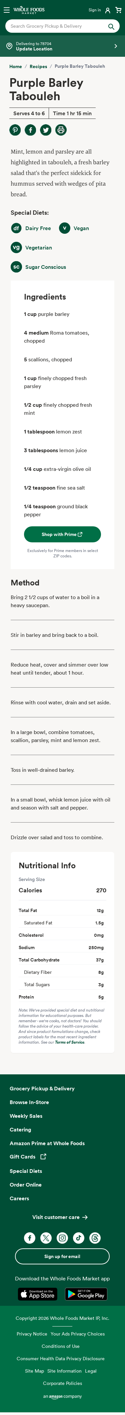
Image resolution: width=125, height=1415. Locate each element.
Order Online (26, 1184)
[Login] (100, 10)
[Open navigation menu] (7, 9)
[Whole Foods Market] (29, 9)
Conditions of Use (61, 1346)
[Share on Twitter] (45, 130)
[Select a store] (62, 46)
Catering (20, 1129)
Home (15, 66)
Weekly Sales (26, 1115)
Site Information (64, 1371)
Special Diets (26, 1171)
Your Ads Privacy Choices (78, 1334)
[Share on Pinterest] (15, 130)
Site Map (34, 1371)
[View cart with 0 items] (118, 9)
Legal (91, 1371)
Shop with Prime (62, 534)
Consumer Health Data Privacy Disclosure (61, 1358)
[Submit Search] (111, 26)
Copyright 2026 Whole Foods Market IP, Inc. (62, 1318)
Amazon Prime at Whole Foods (47, 1143)
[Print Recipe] (61, 130)
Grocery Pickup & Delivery (42, 1088)
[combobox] (57, 26)
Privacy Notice (32, 1334)
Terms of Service (69, 1042)
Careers (19, 1198)
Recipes (38, 66)
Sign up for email (62, 1256)
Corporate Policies (62, 1383)
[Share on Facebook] (30, 130)
